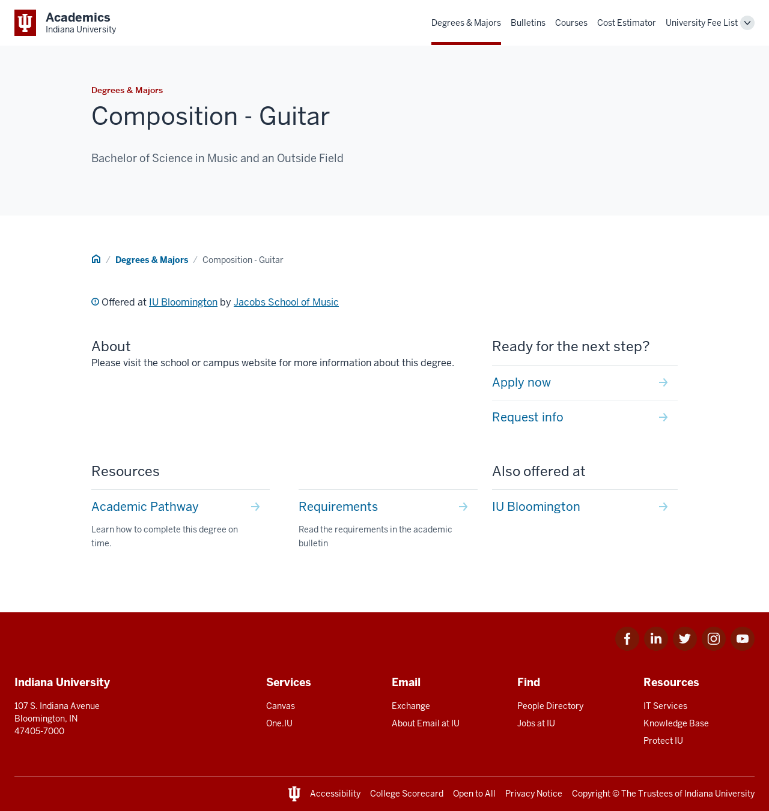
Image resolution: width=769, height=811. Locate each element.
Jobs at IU (536, 723)
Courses (571, 22)
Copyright (591, 793)
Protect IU (663, 740)
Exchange (411, 706)
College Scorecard (406, 793)
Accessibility (335, 793)
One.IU (279, 723)
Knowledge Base (676, 723)
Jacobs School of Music (286, 302)
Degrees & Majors (466, 22)
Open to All (474, 793)
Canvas (280, 706)
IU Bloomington (183, 302)
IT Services (665, 706)
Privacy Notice (533, 793)
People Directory (550, 706)
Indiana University (719, 793)
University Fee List (702, 22)
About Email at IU (426, 723)
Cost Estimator (626, 22)
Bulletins (528, 22)
